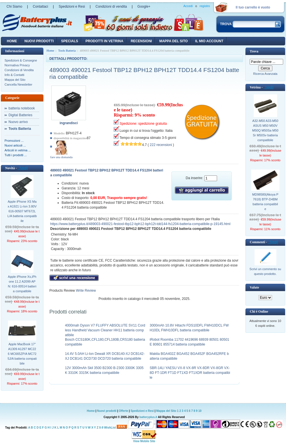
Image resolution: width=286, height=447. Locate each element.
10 (199, 410)
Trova (254, 51)
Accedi (188, 6)
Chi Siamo (14, 7)
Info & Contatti (14, 75)
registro (204, 6)
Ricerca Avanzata (265, 73)
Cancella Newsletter (18, 84)
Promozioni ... (14, 140)
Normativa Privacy (17, 65)
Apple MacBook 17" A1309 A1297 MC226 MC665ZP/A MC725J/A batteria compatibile (22, 353)
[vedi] (23, 168)
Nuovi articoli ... (15, 145)
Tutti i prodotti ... (16, 155)
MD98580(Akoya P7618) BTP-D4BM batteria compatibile (265, 202)
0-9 (101, 427)
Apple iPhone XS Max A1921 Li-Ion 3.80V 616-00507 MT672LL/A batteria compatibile (22, 211)
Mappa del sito (173, 41)
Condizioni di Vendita (19, 70)
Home (12, 41)
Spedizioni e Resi (72, 7)
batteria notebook (22, 108)
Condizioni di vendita (111, 7)
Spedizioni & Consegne (21, 60)
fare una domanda (61, 157)
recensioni (141, 41)
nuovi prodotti (39, 41)
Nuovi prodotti (106, 410)
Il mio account (209, 41)
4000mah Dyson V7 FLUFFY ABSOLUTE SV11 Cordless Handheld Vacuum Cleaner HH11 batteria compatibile (105, 330)
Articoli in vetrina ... (18, 150)
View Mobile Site (144, 441)
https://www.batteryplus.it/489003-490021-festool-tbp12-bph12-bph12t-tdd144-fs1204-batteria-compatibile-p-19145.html (140, 224)
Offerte (124, 410)
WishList (110, 427)
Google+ (143, 7)
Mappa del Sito (15, 79)
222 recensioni (161, 145)
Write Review (85, 291)
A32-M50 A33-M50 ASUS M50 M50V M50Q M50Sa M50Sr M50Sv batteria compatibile (265, 130)
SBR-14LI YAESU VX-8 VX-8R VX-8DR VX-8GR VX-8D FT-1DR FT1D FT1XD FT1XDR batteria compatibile (190, 373)
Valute (254, 287)
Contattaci (40, 7)
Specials (69, 41)
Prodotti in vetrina (104, 41)
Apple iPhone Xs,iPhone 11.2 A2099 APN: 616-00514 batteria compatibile (22, 284)
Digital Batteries (20, 115)
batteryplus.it (148, 417)
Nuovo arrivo (18, 122)
